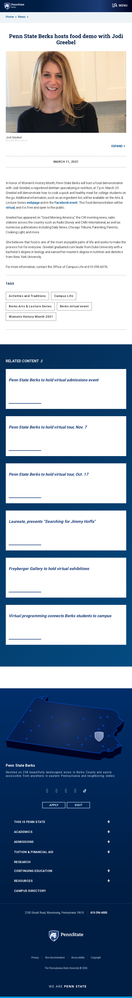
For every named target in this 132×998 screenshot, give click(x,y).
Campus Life (63, 296)
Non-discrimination (55, 957)
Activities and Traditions (27, 296)
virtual (10, 207)
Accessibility (78, 957)
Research (22, 862)
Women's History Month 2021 (31, 316)
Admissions (24, 842)
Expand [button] (117, 146)
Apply (53, 805)
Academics (23, 832)
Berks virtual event (74, 306)
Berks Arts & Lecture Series (30, 306)
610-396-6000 (98, 912)
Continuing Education (33, 871)
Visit (78, 805)
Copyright (96, 957)
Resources (23, 881)
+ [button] (108, 822)
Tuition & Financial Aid (33, 852)
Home (10, 17)
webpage (33, 202)
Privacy (35, 957)
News (21, 17)
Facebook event (66, 202)
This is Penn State (29, 822)
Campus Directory (30, 891)
